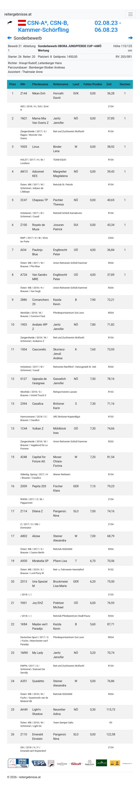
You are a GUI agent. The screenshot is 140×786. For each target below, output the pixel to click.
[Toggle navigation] (130, 14)
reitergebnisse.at (18, 14)
